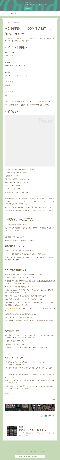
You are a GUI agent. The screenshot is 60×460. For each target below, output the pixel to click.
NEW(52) (7, 393)
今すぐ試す (27, 8)
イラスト (4, 13)
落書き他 (13, 13)
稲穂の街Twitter (15, 308)
